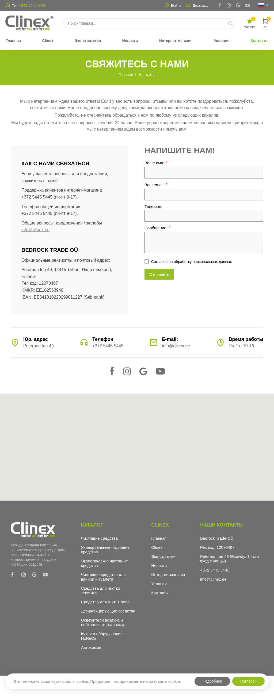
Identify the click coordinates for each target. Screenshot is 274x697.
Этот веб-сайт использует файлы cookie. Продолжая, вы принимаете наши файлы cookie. (97, 681)
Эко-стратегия (164, 556)
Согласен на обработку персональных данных (191, 262)
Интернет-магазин (168, 574)
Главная (158, 538)
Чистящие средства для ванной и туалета (103, 576)
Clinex (156, 547)
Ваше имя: (156, 162)
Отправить (159, 274)
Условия (159, 583)
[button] (137, 442)
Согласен (248, 681)
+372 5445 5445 (32, 5)
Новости (159, 565)
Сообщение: (157, 227)
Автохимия (91, 647)
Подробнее (212, 681)
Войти (172, 5)
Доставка (197, 5)
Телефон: (153, 206)
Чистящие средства (99, 538)
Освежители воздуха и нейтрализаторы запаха (103, 622)
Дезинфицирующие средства (108, 611)
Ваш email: (156, 184)
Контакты (160, 593)
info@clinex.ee (35, 229)
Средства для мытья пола (105, 602)
